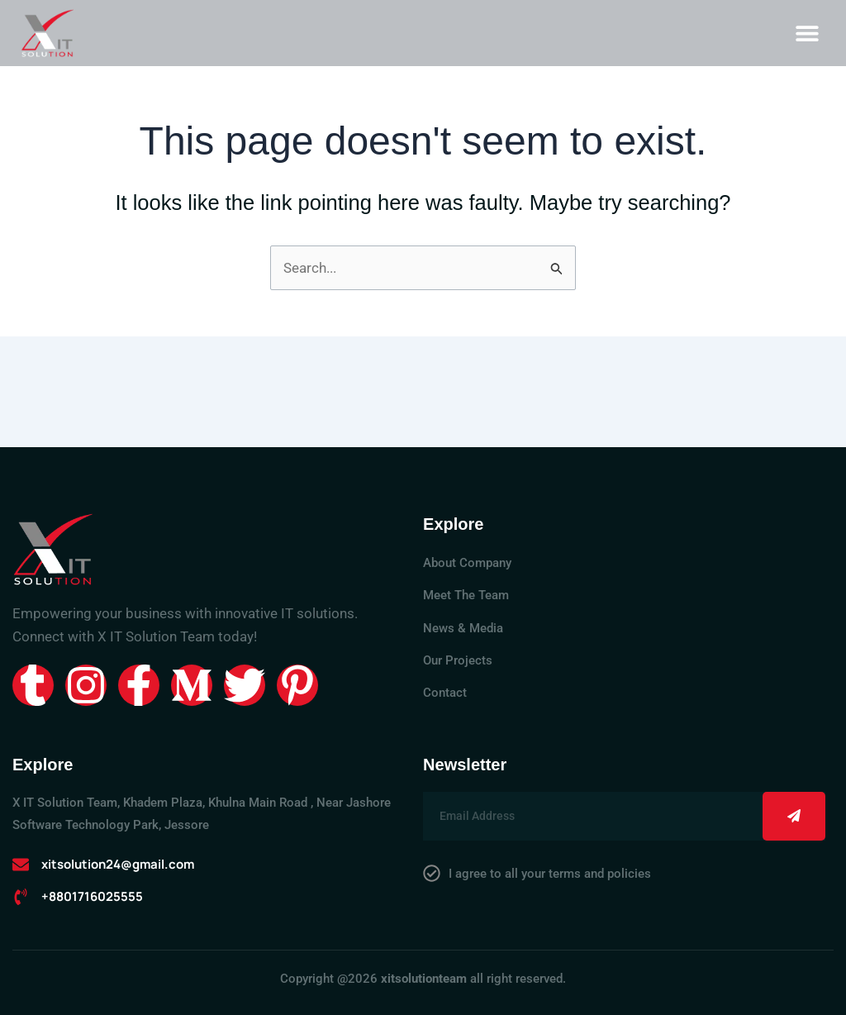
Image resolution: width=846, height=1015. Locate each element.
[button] (806, 32)
